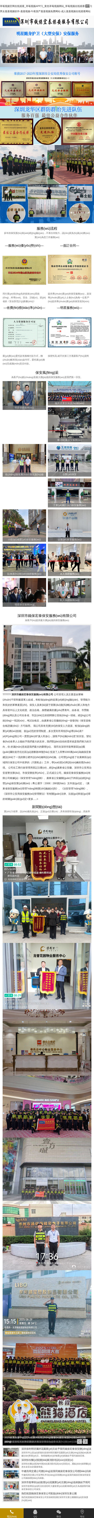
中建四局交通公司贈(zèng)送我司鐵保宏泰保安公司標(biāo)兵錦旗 (56, 1471)
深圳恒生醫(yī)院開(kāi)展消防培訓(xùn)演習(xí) (47, 1460)
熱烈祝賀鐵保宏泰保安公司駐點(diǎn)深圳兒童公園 (49, 1493)
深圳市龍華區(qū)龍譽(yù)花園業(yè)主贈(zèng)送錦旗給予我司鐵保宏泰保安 (55, 1482)
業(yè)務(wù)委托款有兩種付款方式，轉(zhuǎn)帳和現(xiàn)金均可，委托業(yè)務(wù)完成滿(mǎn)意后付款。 (24, 360)
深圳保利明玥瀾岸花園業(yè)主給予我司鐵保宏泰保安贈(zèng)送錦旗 (56, 1448)
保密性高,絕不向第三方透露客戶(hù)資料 (68, 356)
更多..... (32, 799)
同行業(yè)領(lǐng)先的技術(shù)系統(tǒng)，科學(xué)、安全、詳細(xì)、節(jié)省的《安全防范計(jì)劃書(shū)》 (24, 297)
